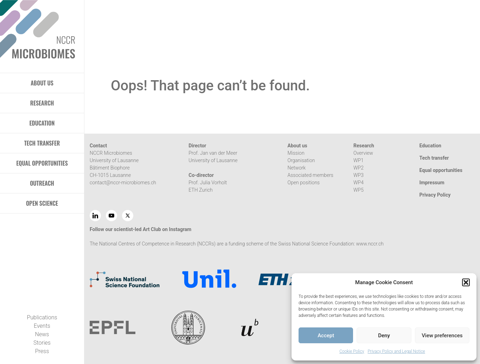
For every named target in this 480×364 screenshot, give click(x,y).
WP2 (358, 168)
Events (42, 326)
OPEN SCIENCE (42, 203)
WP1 (358, 160)
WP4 (358, 182)
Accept (326, 335)
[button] (465, 282)
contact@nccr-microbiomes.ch (123, 182)
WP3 (358, 175)
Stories (42, 342)
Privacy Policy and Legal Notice (396, 351)
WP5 (358, 190)
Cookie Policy (351, 351)
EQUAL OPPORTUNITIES (42, 163)
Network (297, 168)
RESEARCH (42, 103)
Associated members (310, 175)
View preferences (442, 335)
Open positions (304, 182)
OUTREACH (42, 183)
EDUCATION (42, 123)
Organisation (301, 160)
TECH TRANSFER (42, 143)
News (42, 334)
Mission (296, 153)
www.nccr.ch (369, 244)
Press (42, 351)
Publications (42, 317)
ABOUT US (42, 83)
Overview (363, 153)
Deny (384, 335)
